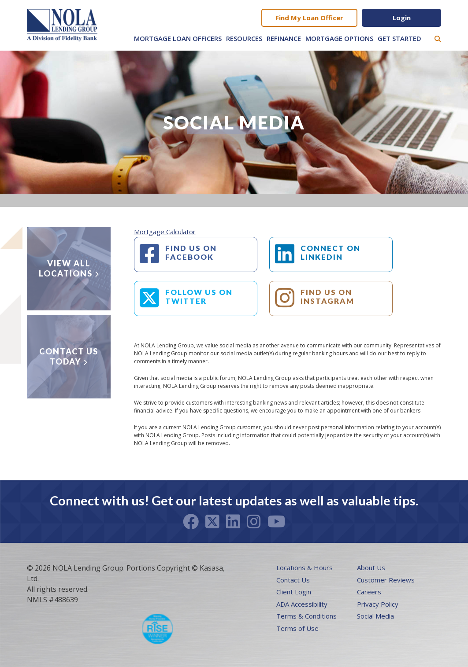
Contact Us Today (68, 356)
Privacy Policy (377, 604)
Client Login (293, 591)
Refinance (284, 38)
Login (402, 17)
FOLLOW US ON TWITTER (199, 296)
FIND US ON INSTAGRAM (327, 296)
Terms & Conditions (306, 616)
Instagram (254, 522)
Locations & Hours (304, 567)
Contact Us (293, 579)
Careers (369, 591)
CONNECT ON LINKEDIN (330, 252)
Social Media (375, 616)
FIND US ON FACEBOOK (191, 252)
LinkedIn (233, 522)
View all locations (66, 268)
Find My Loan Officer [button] (309, 17)
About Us (371, 567)
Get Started (399, 38)
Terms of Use (297, 628)
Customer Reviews (386, 579)
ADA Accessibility (301, 604)
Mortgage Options (339, 38)
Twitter (212, 522)
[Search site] (438, 39)
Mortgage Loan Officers (178, 38)
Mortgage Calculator (165, 231)
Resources (244, 38)
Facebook (191, 522)
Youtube (276, 522)
